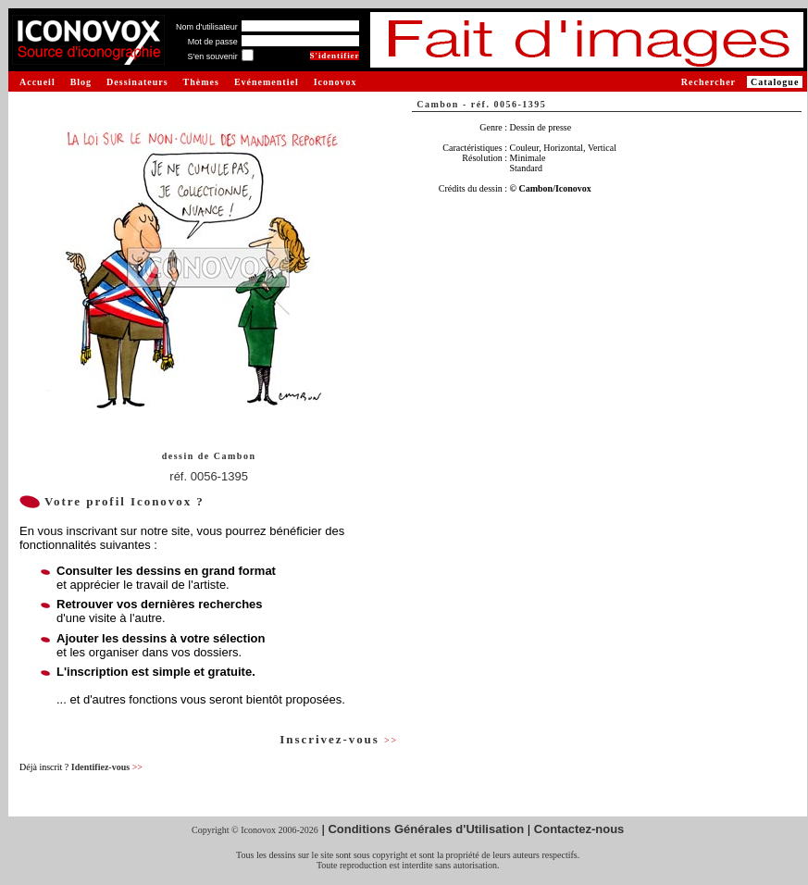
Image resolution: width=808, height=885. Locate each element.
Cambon (235, 456)
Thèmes (201, 82)
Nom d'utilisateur (207, 26)
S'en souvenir (212, 56)
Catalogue (775, 82)
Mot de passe (213, 41)
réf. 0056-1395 (208, 476)
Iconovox (335, 82)
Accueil (37, 82)
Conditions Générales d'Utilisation (426, 829)
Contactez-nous (579, 829)
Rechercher (708, 82)
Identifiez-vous (107, 767)
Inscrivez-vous (339, 739)
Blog (81, 82)
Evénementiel (266, 82)
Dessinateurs (137, 82)
